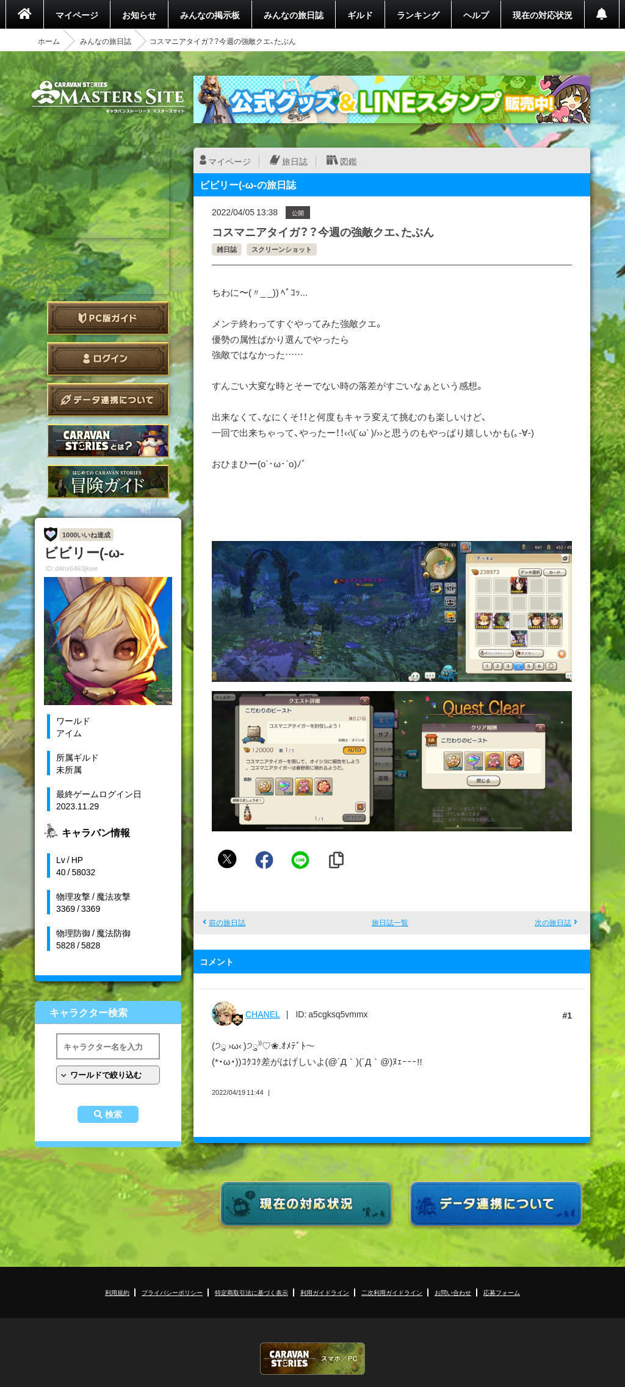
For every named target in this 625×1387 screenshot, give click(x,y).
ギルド (360, 15)
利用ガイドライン (324, 1292)
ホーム (49, 40)
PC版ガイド (108, 318)
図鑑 (348, 161)
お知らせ (139, 15)
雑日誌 (227, 249)
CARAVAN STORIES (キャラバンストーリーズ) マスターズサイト (108, 97)
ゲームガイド (108, 481)
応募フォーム (501, 1292)
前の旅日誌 (227, 922)
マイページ (77, 15)
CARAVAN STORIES (312, 1358)
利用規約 (117, 1292)
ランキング (418, 15)
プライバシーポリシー (172, 1292)
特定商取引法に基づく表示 (251, 1292)
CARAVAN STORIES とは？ (108, 440)
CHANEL (262, 1014)
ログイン (108, 359)
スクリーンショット (281, 249)
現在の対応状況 (543, 15)
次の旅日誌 (553, 922)
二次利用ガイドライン (391, 1292)
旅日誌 (295, 161)
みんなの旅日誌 (293, 15)
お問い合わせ (453, 1292)
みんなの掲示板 (210, 15)
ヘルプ (476, 15)
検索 (113, 1114)
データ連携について (108, 400)
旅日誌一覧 (390, 922)
